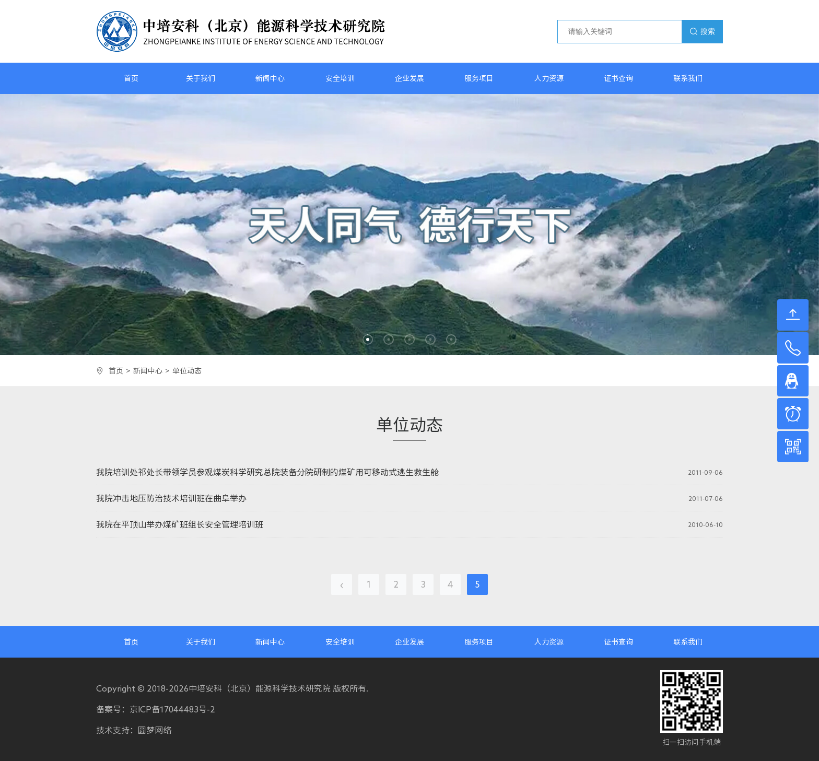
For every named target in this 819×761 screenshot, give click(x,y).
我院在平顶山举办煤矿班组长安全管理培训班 (179, 524)
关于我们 (200, 78)
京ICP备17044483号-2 (172, 709)
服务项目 (479, 78)
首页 (131, 78)
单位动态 (187, 370)
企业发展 (409, 78)
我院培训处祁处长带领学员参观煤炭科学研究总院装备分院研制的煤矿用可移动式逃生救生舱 (267, 472)
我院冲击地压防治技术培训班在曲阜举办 (171, 498)
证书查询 (618, 78)
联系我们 (688, 78)
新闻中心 (270, 78)
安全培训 (340, 78)
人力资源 (549, 78)
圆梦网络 (154, 730)
